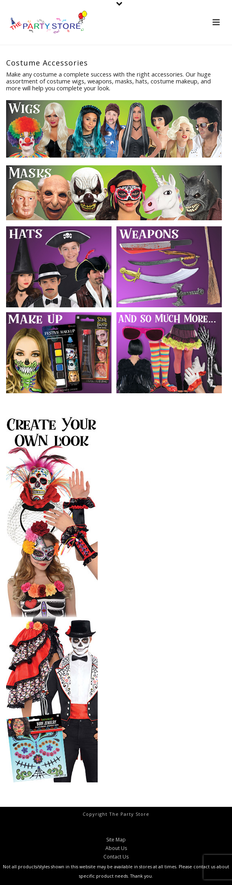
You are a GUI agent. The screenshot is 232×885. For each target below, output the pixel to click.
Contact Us (116, 857)
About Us (116, 848)
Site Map (116, 840)
